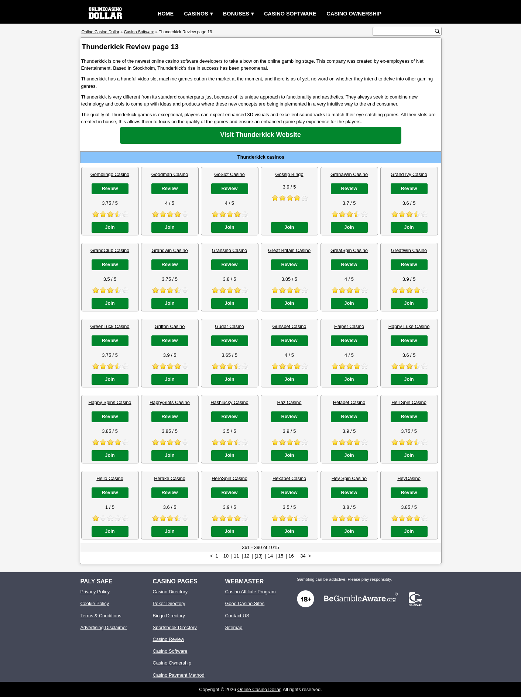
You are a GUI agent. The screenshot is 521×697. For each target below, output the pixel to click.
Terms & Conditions (100, 615)
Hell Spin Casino (408, 402)
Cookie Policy (94, 603)
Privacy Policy (95, 591)
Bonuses (236, 14)
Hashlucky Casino (229, 402)
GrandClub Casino (109, 250)
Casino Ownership (353, 14)
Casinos (196, 14)
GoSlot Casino (229, 174)
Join (109, 227)
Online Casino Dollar (259, 689)
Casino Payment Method (179, 675)
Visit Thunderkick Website (260, 134)
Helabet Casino (349, 402)
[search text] (404, 31)
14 (270, 556)
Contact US (237, 615)
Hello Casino (109, 478)
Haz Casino (289, 402)
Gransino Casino (229, 250)
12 (246, 556)
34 (302, 556)
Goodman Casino (169, 174)
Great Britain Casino (289, 250)
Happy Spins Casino (110, 402)
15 (280, 556)
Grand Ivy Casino (409, 174)
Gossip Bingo (289, 174)
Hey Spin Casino (349, 478)
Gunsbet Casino (289, 326)
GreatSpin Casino (349, 250)
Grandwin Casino (169, 250)
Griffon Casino (170, 326)
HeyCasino (409, 478)
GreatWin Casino (409, 250)
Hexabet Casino (289, 478)
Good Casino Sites (245, 603)
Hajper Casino (349, 326)
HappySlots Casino (170, 402)
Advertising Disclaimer (103, 627)
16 (291, 556)
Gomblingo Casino (109, 174)
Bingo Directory (169, 615)
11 (236, 556)
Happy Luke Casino (409, 326)
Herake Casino (169, 478)
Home (166, 14)
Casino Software (290, 14)
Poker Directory (169, 603)
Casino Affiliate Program (250, 591)
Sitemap (234, 627)
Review (110, 188)
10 (226, 556)
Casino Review (168, 639)
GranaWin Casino (349, 174)
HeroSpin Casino (229, 478)
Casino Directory (170, 591)
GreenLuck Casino (110, 326)
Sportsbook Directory (175, 627)
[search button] (437, 31)
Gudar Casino (229, 326)
